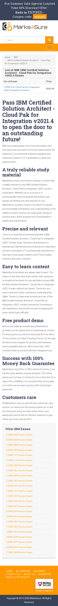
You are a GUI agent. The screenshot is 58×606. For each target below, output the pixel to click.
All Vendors (23, 571)
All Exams (39, 571)
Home (7, 57)
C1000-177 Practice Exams (19, 455)
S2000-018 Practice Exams (19, 536)
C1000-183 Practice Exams (19, 526)
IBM (16, 57)
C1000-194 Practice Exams (19, 501)
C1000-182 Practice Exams (19, 521)
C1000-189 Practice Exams (19, 450)
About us (29, 574)
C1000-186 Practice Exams (19, 434)
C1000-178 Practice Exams (19, 460)
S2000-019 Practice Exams (19, 542)
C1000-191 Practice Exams (19, 490)
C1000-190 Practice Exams (19, 485)
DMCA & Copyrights (17, 577)
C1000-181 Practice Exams (19, 470)
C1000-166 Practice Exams (19, 552)
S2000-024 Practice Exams (19, 511)
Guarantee (44, 574)
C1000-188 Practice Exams (19, 444)
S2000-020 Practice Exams (19, 439)
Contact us (13, 574)
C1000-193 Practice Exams (19, 496)
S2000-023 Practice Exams (19, 547)
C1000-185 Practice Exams (19, 480)
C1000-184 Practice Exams (19, 475)
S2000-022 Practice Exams (19, 531)
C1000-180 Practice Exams (19, 465)
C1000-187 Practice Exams (19, 506)
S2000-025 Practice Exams (19, 516)
